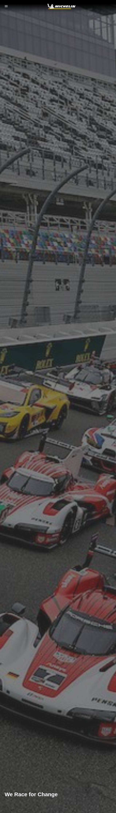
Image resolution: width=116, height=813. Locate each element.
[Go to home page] (61, 6)
